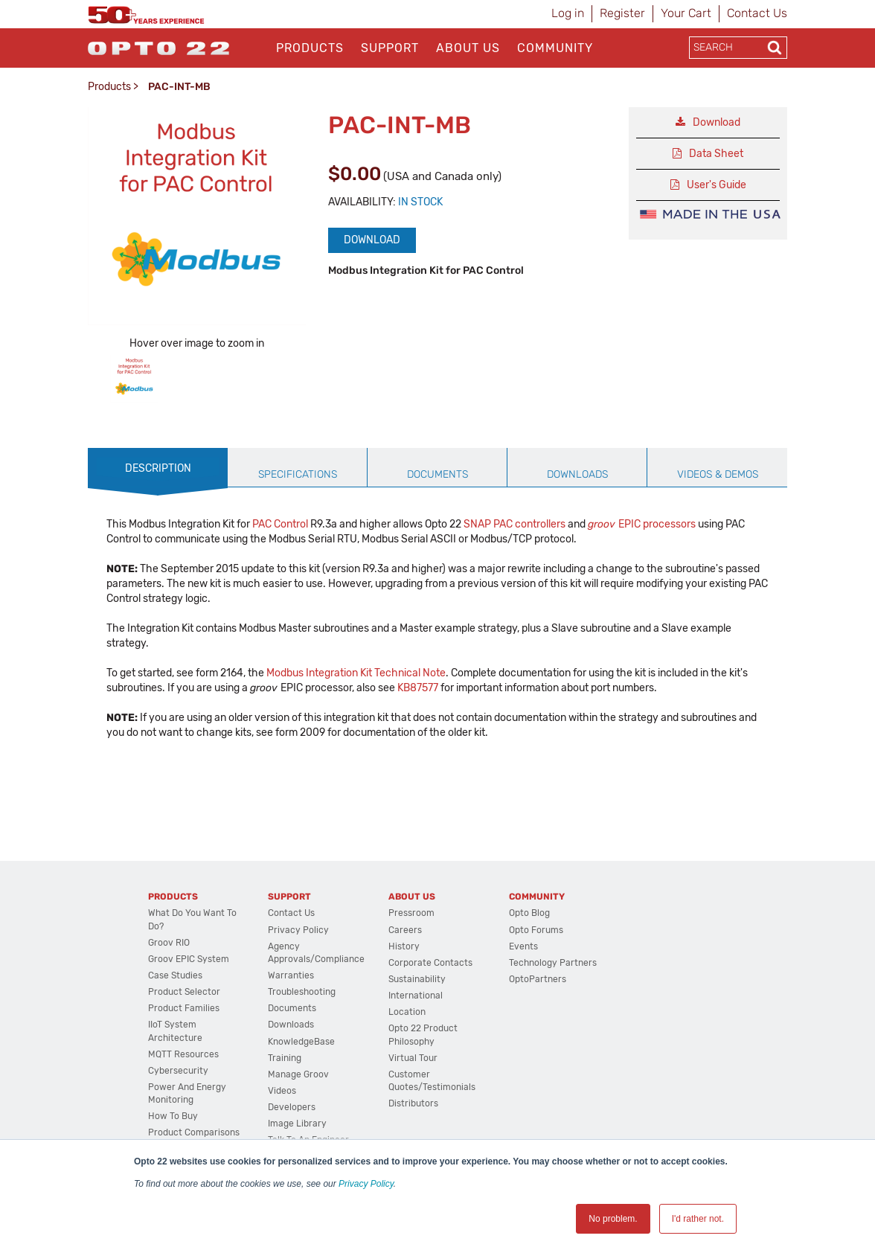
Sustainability (417, 979)
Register (622, 13)
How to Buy (173, 1116)
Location (407, 1012)
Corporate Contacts (430, 963)
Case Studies (175, 975)
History (404, 946)
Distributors (413, 1103)
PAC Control (280, 524)
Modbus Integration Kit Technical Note (356, 673)
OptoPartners (537, 979)
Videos (282, 1091)
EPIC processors (642, 524)
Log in (567, 13)
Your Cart (686, 13)
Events (523, 946)
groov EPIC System (188, 959)
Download (372, 240)
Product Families (183, 1008)
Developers (291, 1107)
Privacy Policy (366, 1184)
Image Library (297, 1123)
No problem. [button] (613, 1219)
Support (390, 48)
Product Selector (184, 992)
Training (284, 1058)
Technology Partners (553, 963)
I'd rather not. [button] (698, 1219)
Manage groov (298, 1074)
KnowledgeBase (301, 1041)
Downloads (291, 1024)
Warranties (291, 975)
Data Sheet (716, 153)
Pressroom (411, 913)
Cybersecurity (178, 1070)
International (415, 995)
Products (310, 48)
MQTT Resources (183, 1054)
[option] (134, 379)
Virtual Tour (413, 1058)
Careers (405, 930)
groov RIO (169, 943)
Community (555, 48)
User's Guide (716, 185)
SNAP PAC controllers (514, 524)
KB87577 (417, 688)
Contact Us (757, 13)
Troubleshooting (302, 992)
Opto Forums (536, 930)
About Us (468, 48)
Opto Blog (529, 913)
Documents (292, 1008)
